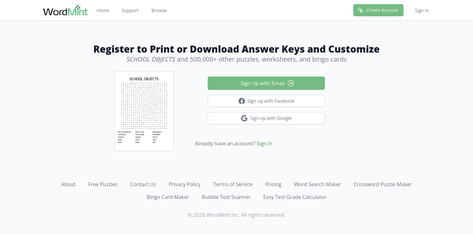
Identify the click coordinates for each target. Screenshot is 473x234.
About (68, 184)
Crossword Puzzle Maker (383, 184)
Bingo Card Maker (168, 197)
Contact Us (143, 184)
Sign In (422, 10)
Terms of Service (233, 184)
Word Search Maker (317, 184)
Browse (159, 10)
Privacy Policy (185, 184)
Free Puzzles (103, 184)
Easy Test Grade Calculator (294, 197)
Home (103, 10)
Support (130, 10)
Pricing (273, 184)
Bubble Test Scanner (226, 197)
